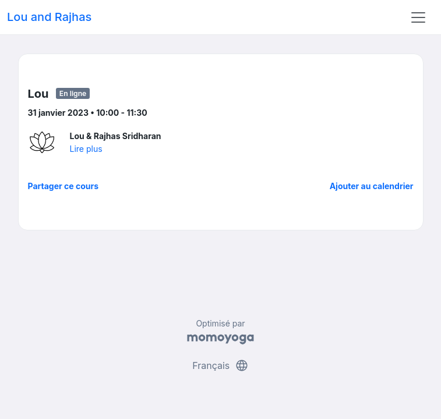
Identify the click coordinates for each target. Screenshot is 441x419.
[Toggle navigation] (418, 17)
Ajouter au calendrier (372, 186)
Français (220, 365)
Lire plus (86, 149)
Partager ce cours (63, 186)
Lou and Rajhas (49, 17)
